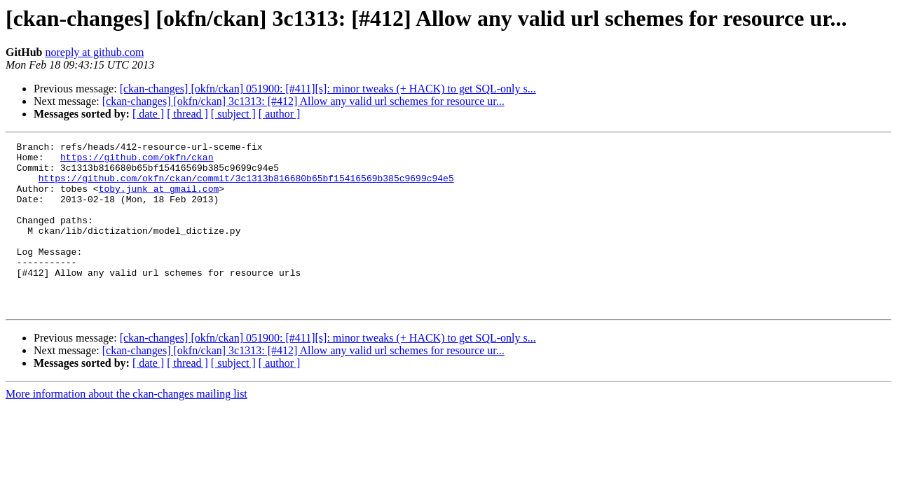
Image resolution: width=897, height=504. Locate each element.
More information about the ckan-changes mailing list (126, 427)
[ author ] (280, 114)
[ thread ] (187, 114)
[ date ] (148, 114)
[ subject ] (233, 114)
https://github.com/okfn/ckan (136, 161)
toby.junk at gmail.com (159, 198)
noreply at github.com (94, 52)
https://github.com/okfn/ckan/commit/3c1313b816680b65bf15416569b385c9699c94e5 (246, 186)
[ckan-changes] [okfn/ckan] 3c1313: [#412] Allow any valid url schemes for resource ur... (303, 101)
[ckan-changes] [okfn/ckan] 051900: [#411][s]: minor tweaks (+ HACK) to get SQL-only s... (328, 88)
